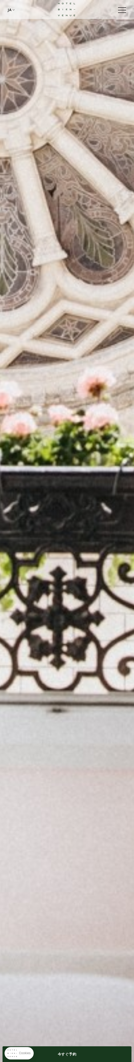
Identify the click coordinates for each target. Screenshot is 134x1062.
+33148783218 (20, 10)
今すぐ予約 (67, 1054)
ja (10, 9)
